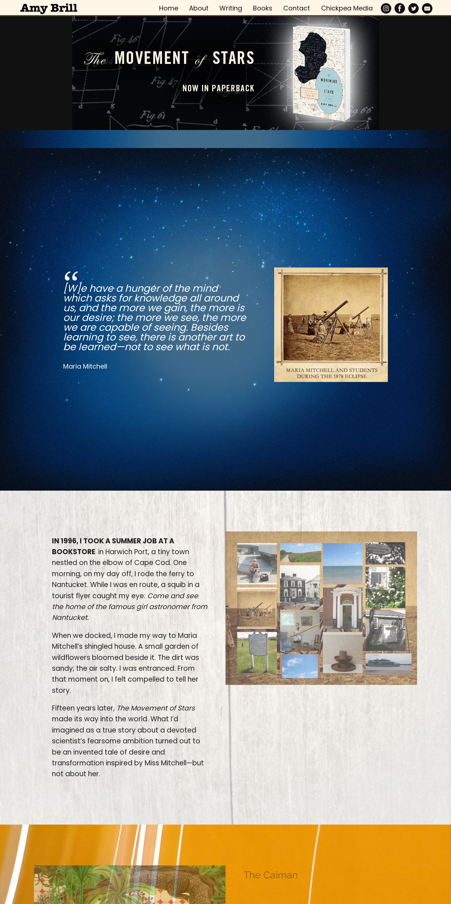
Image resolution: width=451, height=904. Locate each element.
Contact (296, 8)
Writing (230, 8)
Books (262, 8)
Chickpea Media (347, 8)
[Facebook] (399, 8)
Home (168, 8)
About (199, 8)
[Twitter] (413, 8)
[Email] (427, 8)
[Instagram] (386, 8)
